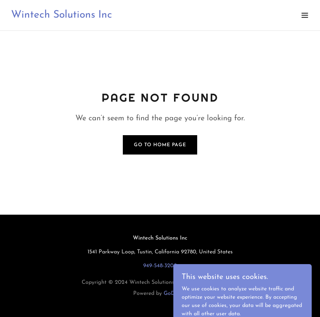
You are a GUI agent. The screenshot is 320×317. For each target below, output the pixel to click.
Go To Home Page (160, 145)
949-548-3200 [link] (160, 266)
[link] (61, 16)
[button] (305, 15)
